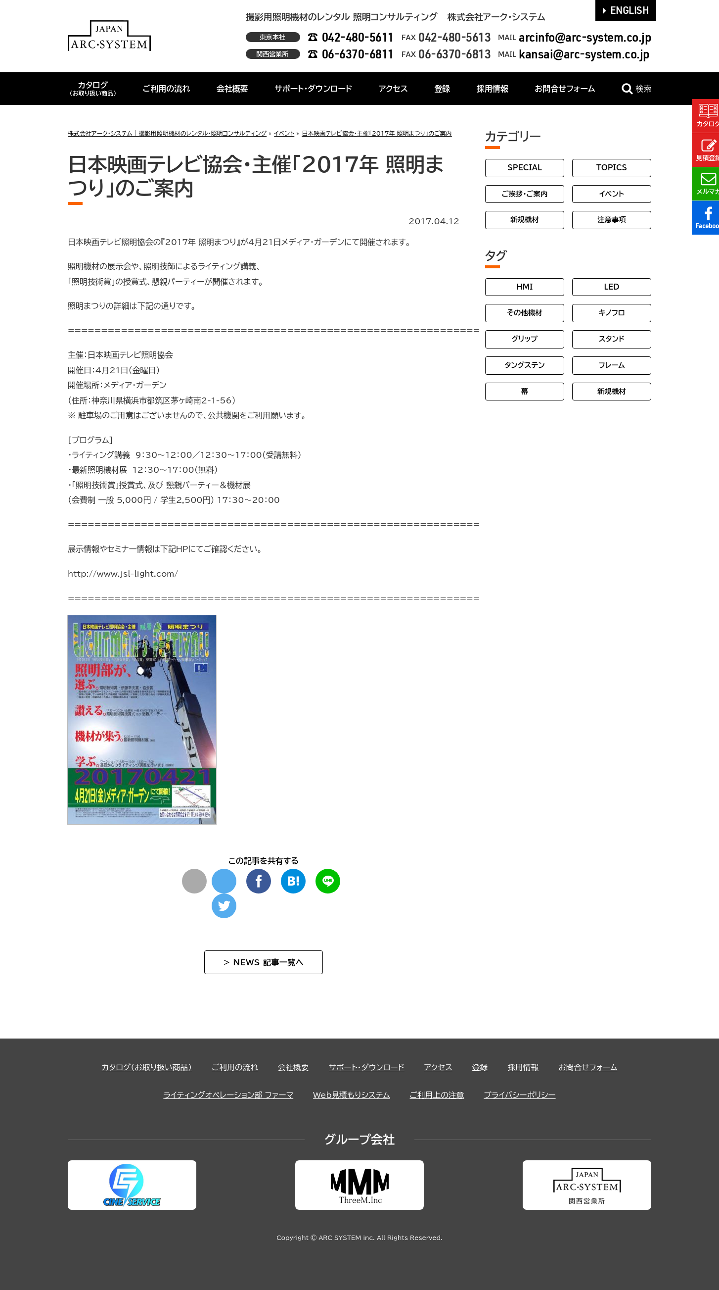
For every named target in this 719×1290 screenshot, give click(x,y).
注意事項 (611, 219)
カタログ (92, 88)
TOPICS (611, 167)
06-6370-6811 (358, 53)
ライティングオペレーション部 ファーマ (227, 1095)
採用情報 (492, 89)
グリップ (525, 339)
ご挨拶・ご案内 (525, 194)
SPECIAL (524, 167)
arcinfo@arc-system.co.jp (585, 37)
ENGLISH (626, 9)
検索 (636, 89)
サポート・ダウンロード (313, 89)
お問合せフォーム (565, 89)
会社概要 (232, 89)
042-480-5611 (358, 37)
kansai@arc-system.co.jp (584, 53)
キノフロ (611, 312)
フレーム (611, 365)
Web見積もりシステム (352, 1095)
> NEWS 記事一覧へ (264, 962)
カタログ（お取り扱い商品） (144, 1067)
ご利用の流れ (166, 89)
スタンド (612, 339)
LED (611, 287)
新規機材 (524, 219)
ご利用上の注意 (438, 1095)
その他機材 (524, 312)
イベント (611, 194)
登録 (442, 89)
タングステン (524, 365)
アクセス (393, 89)
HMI (525, 287)
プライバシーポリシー (521, 1095)
